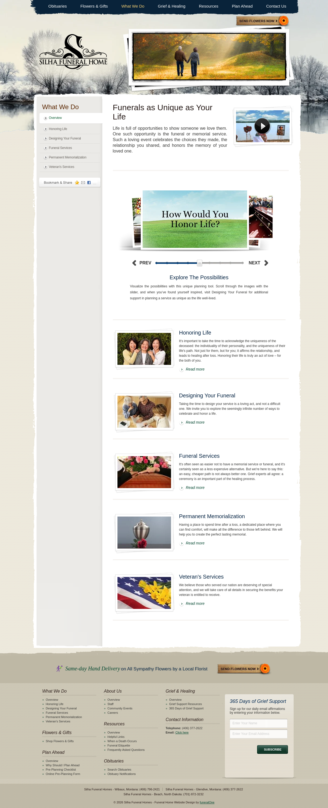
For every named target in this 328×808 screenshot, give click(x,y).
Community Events (119, 708)
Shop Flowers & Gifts (60, 741)
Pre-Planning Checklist (61, 769)
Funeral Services (60, 148)
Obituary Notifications (121, 773)
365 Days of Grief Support (186, 708)
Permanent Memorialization (68, 157)
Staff (110, 704)
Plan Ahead (242, 6)
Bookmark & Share (70, 182)
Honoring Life (58, 129)
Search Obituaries (119, 769)
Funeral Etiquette (118, 745)
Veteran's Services (61, 167)
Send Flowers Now (244, 669)
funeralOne (207, 802)
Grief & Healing (171, 6)
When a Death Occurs (122, 741)
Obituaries (57, 6)
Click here (182, 732)
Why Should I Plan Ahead (63, 765)
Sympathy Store (262, 21)
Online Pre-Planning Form (63, 773)
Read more (195, 369)
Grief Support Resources (185, 704)
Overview (55, 118)
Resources (208, 6)
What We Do (133, 6)
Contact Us (276, 6)
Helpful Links (115, 736)
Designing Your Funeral (65, 138)
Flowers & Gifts (94, 6)
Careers (112, 712)
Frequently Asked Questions (126, 749)
